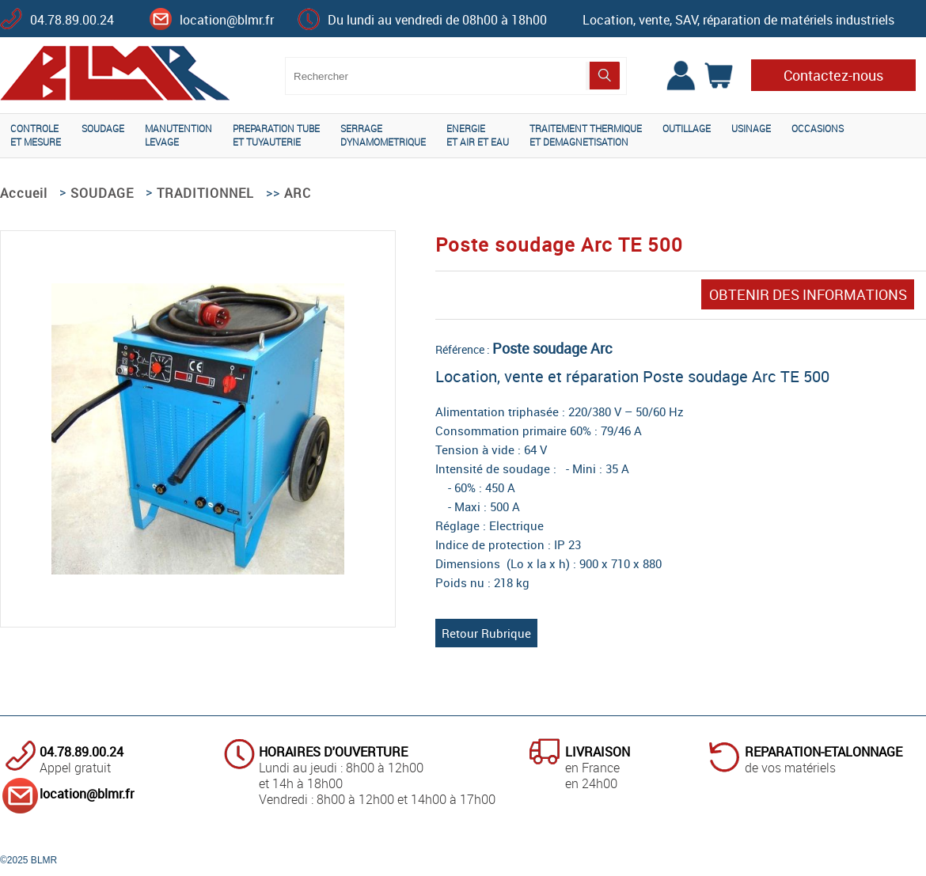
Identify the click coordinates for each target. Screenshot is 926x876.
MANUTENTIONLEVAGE (178, 135)
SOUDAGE (103, 128)
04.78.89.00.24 (72, 19)
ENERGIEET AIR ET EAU (477, 135)
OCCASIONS (817, 128)
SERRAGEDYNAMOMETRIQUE (383, 135)
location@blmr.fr (227, 19)
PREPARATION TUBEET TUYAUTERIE (276, 135)
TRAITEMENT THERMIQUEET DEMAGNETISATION (585, 135)
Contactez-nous (833, 75)
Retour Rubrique (486, 633)
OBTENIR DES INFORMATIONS (808, 294)
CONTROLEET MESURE (35, 135)
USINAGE (751, 128)
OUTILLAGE (686, 128)
